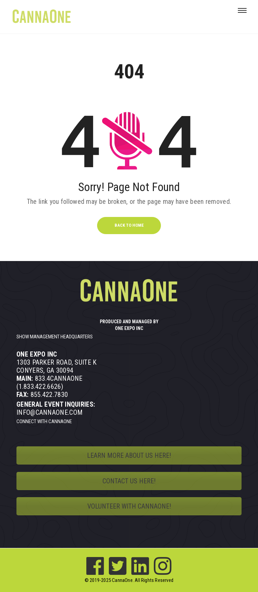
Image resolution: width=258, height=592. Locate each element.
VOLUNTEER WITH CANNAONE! (129, 506)
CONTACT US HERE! (129, 481)
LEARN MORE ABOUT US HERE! (129, 455)
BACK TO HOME (129, 225)
